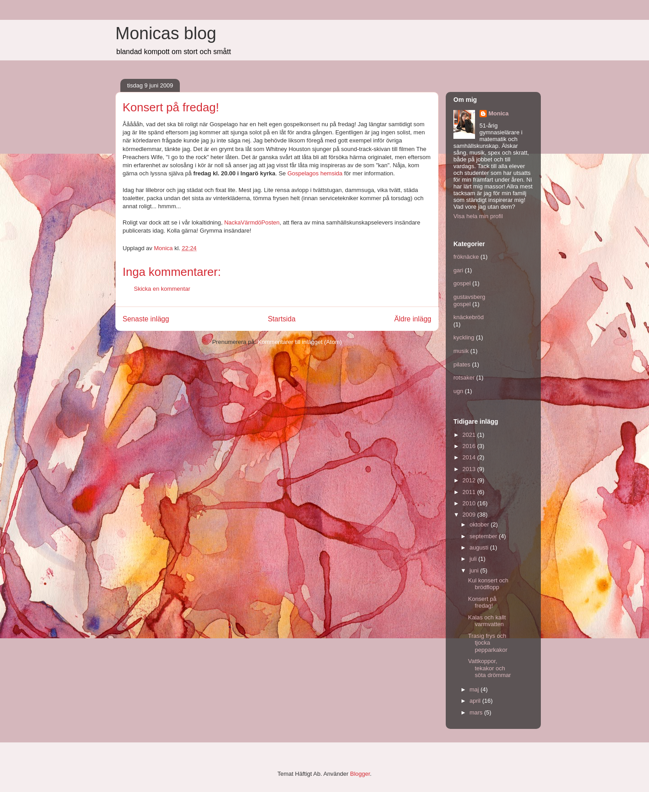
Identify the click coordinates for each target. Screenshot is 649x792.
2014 (469, 457)
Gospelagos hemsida (315, 173)
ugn (458, 391)
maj (475, 689)
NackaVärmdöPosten (251, 222)
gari (458, 270)
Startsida (282, 319)
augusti (480, 547)
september (484, 536)
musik (461, 351)
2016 (469, 446)
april (476, 700)
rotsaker (464, 377)
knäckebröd (468, 317)
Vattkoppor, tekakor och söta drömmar (489, 668)
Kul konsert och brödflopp (488, 584)
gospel (462, 283)
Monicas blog (165, 33)
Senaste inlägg (146, 319)
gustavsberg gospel (469, 300)
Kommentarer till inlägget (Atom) (300, 342)
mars (477, 712)
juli (474, 558)
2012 (469, 480)
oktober (480, 524)
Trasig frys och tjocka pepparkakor (487, 642)
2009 (469, 514)
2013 (469, 469)
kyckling (463, 337)
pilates (462, 364)
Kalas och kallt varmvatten (487, 621)
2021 (469, 434)
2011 (469, 492)
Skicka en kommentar (162, 288)
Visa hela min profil (478, 216)
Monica (499, 113)
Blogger (360, 773)
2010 (469, 503)
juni (475, 570)
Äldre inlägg (412, 319)
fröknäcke (466, 256)
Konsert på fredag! (482, 602)
